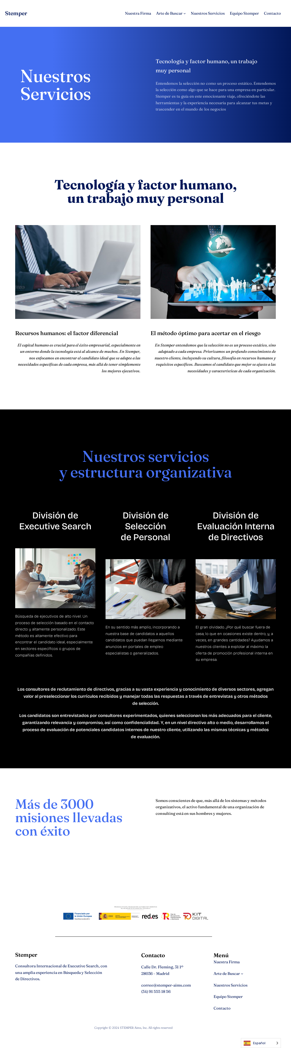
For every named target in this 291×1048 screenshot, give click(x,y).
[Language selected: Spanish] (261, 1043)
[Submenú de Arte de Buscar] (184, 13)
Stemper (16, 13)
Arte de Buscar (169, 13)
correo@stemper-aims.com (166, 985)
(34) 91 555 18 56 (156, 991)
